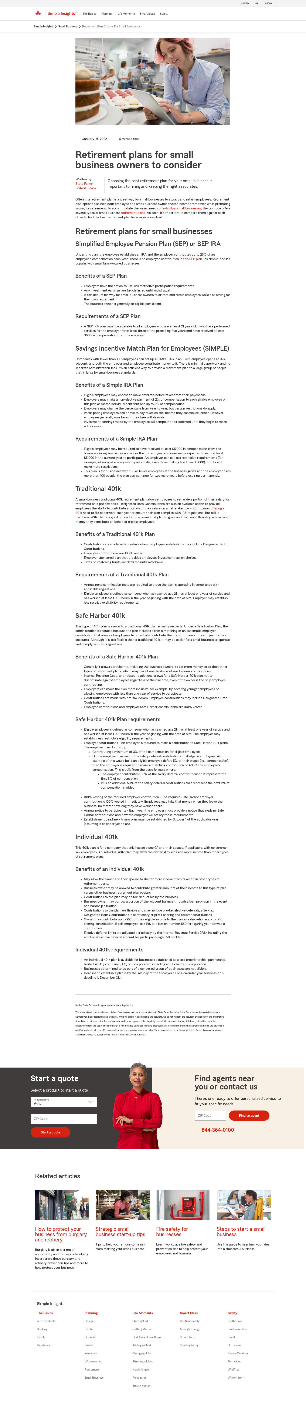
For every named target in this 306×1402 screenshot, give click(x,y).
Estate (89, 1329)
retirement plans (133, 213)
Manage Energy (190, 1329)
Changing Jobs (141, 1353)
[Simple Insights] (62, 15)
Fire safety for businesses (172, 1232)
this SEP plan (192, 259)
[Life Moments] (126, 14)
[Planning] (107, 14)
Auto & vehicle (46, 1321)
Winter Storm (236, 1377)
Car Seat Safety (190, 1321)
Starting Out (140, 1321)
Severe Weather (238, 1353)
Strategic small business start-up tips (120, 1232)
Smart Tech (187, 1337)
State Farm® (85, 186)
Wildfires (233, 1369)
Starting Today (189, 1345)
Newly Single (140, 1369)
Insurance (91, 1353)
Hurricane (234, 1345)
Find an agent (249, 1115)
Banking (42, 1329)
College (89, 1321)
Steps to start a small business (241, 1232)
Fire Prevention (237, 1329)
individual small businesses (182, 208)
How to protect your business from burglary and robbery (61, 1235)
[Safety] (164, 14)
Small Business (94, 1377)
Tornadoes (234, 1361)
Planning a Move (142, 1361)
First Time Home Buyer (147, 1337)
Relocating (139, 1377)
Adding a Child (141, 1345)
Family (41, 1337)
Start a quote (50, 1132)
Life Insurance (93, 1361)
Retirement (92, 1369)
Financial (90, 1337)
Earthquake (235, 1321)
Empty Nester (141, 1385)
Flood (231, 1337)
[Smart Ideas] (147, 14)
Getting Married (142, 1329)
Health (89, 1345)
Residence (43, 1345)
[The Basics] (89, 14)
